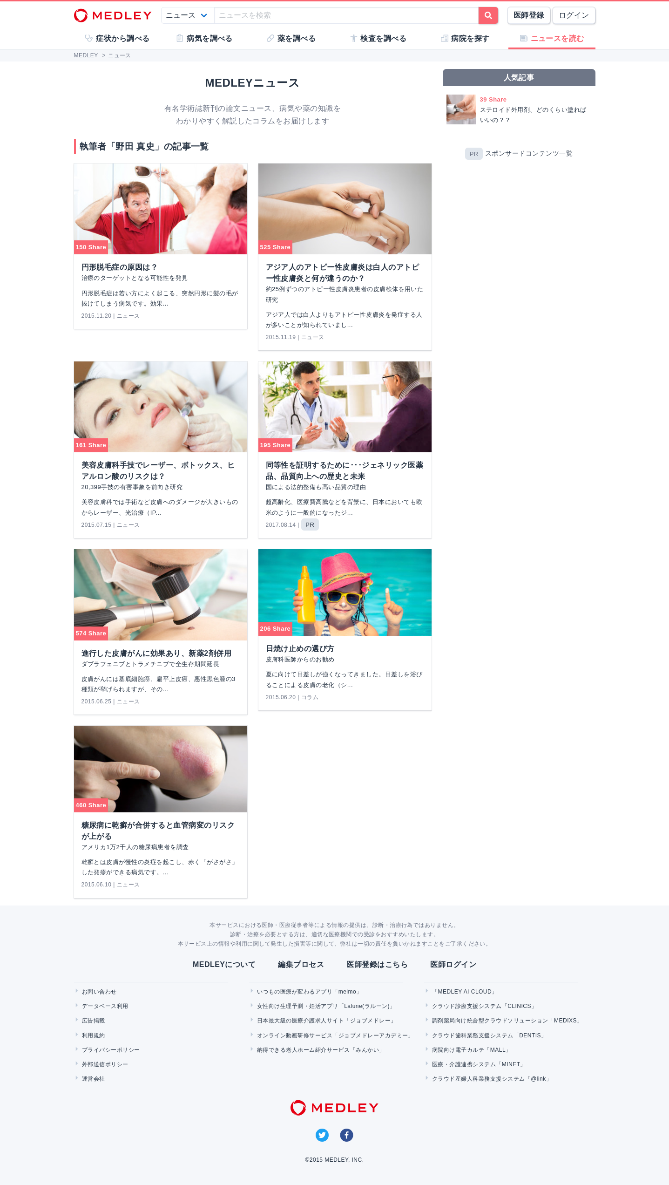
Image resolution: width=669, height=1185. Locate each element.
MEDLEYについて (224, 964)
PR (474, 153)
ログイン (574, 15)
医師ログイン (453, 964)
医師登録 (529, 15)
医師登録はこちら (377, 964)
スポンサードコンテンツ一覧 (529, 153)
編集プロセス (301, 964)
